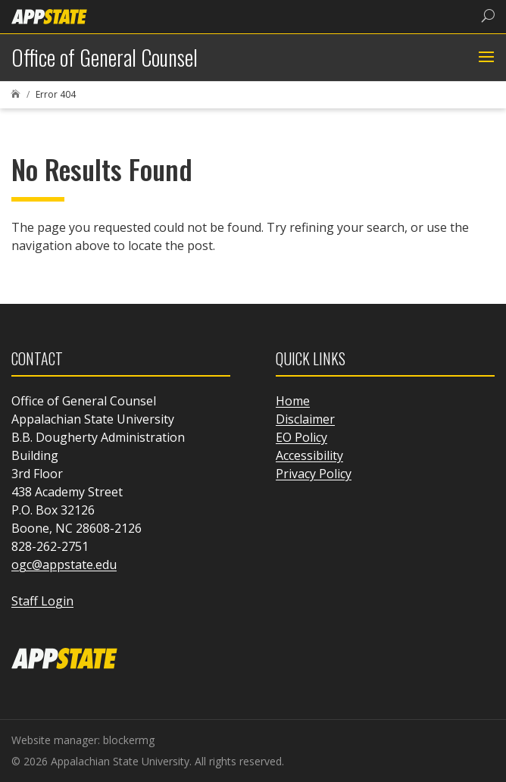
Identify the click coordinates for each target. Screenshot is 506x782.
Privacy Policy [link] (313, 473)
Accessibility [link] (309, 455)
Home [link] (293, 401)
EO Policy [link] (301, 437)
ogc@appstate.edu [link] (64, 564)
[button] (484, 57)
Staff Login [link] (42, 601)
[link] (49, 15)
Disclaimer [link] (305, 419)
